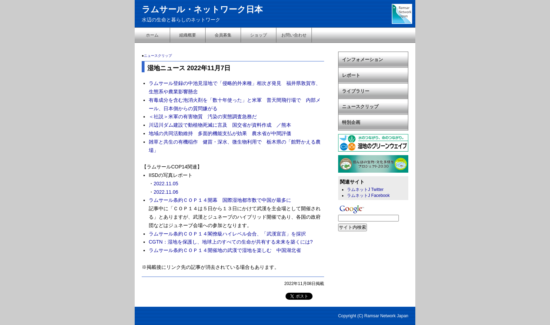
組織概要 (187, 35)
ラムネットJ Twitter (365, 189)
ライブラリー (355, 91)
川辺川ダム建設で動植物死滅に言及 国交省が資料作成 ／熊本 (220, 125)
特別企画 (351, 122)
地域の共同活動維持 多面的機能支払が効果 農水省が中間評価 (222, 133)
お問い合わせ (294, 35)
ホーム (152, 35)
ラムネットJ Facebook (368, 195)
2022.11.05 (166, 183)
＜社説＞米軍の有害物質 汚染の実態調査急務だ (203, 116)
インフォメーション (362, 59)
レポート (351, 75)
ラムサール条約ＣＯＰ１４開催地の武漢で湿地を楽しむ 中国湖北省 (225, 250)
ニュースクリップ (158, 56)
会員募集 (223, 35)
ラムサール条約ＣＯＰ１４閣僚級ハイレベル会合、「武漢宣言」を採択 (227, 234)
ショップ (258, 35)
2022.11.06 (166, 192)
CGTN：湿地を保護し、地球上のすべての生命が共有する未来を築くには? (231, 242)
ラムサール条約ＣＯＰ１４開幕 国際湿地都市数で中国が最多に (220, 200)
